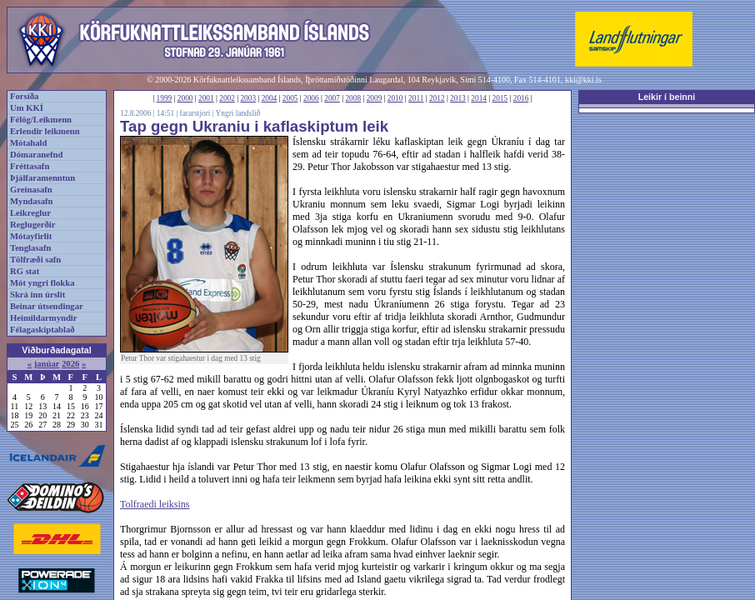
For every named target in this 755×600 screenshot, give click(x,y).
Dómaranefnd (36, 154)
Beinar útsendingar (46, 306)
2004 (270, 98)
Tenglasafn (30, 247)
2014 (479, 98)
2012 (437, 98)
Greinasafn (31, 189)
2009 (374, 98)
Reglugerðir (32, 224)
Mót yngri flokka (42, 283)
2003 (248, 98)
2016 (521, 98)
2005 (290, 98)
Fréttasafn (29, 166)
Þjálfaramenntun (42, 177)
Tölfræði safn (35, 259)
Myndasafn (31, 201)
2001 (206, 98)
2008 (353, 98)
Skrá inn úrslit (37, 294)
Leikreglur (30, 213)
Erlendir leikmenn (45, 131)
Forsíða (24, 96)
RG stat (24, 271)
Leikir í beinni (667, 97)
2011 (415, 98)
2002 (227, 98)
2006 (311, 98)
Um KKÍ (26, 107)
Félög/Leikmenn (41, 119)
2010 (395, 98)
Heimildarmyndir (44, 317)
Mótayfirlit (31, 236)
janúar (47, 363)
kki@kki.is (583, 79)
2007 (332, 98)
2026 (70, 363)
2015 (500, 98)
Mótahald (28, 143)
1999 (164, 98)
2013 (458, 98)
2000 (185, 98)
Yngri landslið (238, 113)
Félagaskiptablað (42, 329)
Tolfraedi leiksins (154, 504)
